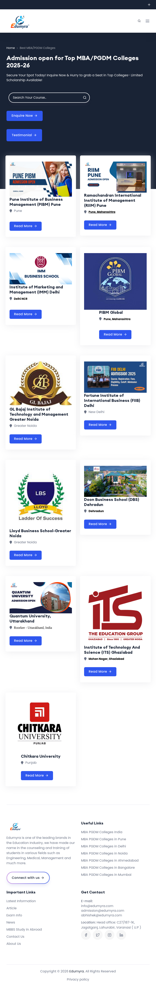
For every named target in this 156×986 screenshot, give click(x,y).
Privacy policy (78, 979)
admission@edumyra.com (102, 910)
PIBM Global (111, 312)
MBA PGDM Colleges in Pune (103, 839)
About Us (13, 943)
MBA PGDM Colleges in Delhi (103, 846)
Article (11, 908)
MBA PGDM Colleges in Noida (104, 853)
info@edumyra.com (97, 906)
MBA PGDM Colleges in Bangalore (108, 867)
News (10, 922)
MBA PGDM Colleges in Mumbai (106, 874)
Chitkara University (41, 756)
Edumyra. (76, 971)
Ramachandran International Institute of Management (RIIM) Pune (112, 200)
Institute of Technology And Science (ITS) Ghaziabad (112, 650)
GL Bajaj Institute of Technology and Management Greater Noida (39, 414)
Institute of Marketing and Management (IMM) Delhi (36, 289)
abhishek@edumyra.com (101, 915)
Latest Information (21, 901)
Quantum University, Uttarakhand (30, 618)
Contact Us (15, 936)
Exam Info (14, 915)
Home (10, 48)
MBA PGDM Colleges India (101, 832)
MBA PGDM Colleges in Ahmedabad (110, 860)
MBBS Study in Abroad (24, 929)
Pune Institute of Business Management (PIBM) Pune (36, 202)
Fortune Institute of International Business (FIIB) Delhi (112, 400)
